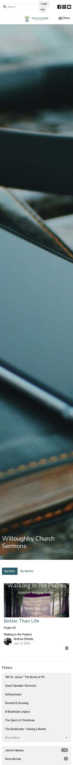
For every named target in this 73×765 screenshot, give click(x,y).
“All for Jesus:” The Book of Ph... (25, 677)
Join (42, 9)
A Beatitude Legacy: (17, 711)
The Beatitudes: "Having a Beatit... (26, 729)
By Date (9, 571)
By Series (26, 571)
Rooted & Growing (16, 703)
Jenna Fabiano (36, 750)
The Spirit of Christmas (20, 720)
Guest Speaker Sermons (20, 685)
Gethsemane (13, 694)
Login (44, 3)
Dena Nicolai (36, 759)
